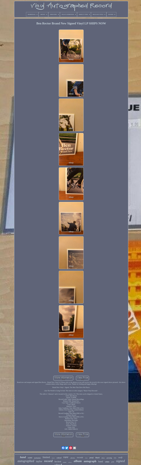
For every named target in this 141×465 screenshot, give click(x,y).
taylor (39, 461)
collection (72, 458)
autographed (26, 461)
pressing (109, 458)
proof (92, 458)
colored (59, 458)
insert (53, 458)
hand (23, 457)
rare (65, 457)
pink (112, 462)
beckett (58, 461)
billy (115, 458)
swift (120, 457)
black (97, 458)
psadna (64, 462)
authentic (70, 462)
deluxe (103, 458)
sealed (30, 458)
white (107, 462)
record (48, 461)
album (78, 461)
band (100, 461)
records (80, 457)
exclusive (37, 458)
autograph (90, 461)
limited (46, 457)
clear (86, 458)
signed (120, 461)
